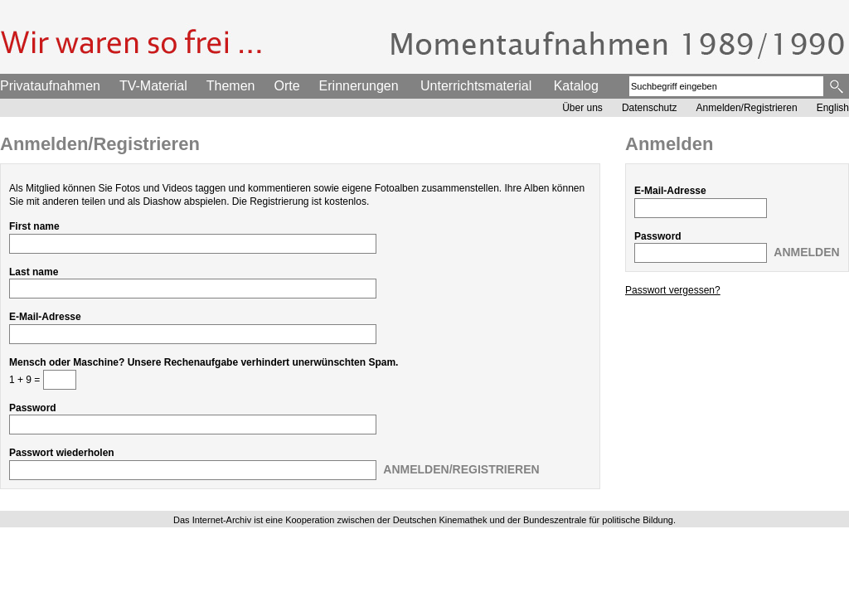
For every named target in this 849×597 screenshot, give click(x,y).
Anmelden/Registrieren (747, 108)
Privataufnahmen (50, 86)
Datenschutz (649, 108)
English (833, 108)
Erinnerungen (359, 86)
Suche (838, 86)
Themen (230, 86)
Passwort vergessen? (672, 290)
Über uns (582, 108)
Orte (286, 86)
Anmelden (806, 252)
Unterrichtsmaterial (475, 86)
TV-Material (153, 86)
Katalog (576, 86)
